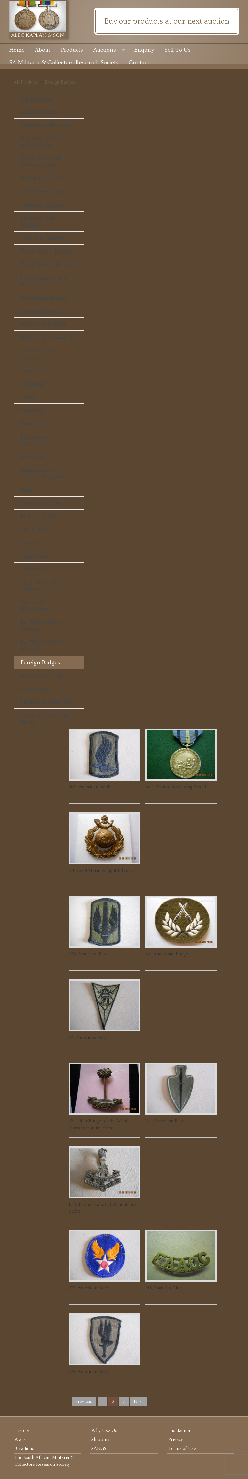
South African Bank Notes (45, 718)
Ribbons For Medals (46, 337)
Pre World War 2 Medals (42, 646)
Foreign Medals (40, 311)
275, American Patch (89, 1288)
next (138, 1401)
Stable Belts (35, 529)
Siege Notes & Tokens (38, 586)
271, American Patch (88, 1037)
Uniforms (32, 569)
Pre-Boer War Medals (37, 221)
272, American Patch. (166, 1121)
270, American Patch (89, 954)
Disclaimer (179, 1430)
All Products (26, 82)
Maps (27, 490)
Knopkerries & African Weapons (42, 473)
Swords (29, 542)
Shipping (100, 1439)
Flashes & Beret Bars (46, 702)
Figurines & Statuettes (35, 440)
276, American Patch (89, 1371)
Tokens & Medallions (34, 606)
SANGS (98, 1448)
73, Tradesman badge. (167, 954)
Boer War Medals (42, 238)
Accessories (35, 688)
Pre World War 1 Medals (41, 626)
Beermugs (33, 383)
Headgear (32, 456)
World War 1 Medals (46, 251)
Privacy (175, 1439)
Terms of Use (182, 1448)
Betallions (24, 1448)
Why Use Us (104, 1430)
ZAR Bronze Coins (44, 178)
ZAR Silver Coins (42, 191)
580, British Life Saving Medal (175, 787)
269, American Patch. (90, 787)
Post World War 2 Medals (43, 281)
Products (72, 49)
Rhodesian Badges (43, 675)
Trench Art (34, 556)
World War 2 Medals (47, 264)
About (42, 49)
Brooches (32, 410)
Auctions (109, 50)
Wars (20, 1439)
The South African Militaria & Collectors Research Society (44, 1461)
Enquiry (144, 49)
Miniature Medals (43, 324)
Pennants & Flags (43, 503)
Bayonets (31, 370)
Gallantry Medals (42, 205)
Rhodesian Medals (44, 297)
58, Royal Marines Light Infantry (101, 870)
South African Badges (38, 354)
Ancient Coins (38, 112)
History (22, 1430)
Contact (139, 62)
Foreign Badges (60, 82)
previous (83, 1401)
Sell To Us (177, 49)
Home (17, 49)
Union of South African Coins (40, 162)
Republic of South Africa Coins (43, 142)
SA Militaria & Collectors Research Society (64, 62)
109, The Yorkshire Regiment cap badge (102, 1208)
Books (28, 397)
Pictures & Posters (43, 516)
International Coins (45, 125)
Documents (35, 423)
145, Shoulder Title (163, 1288)
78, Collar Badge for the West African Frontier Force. (98, 1124)
